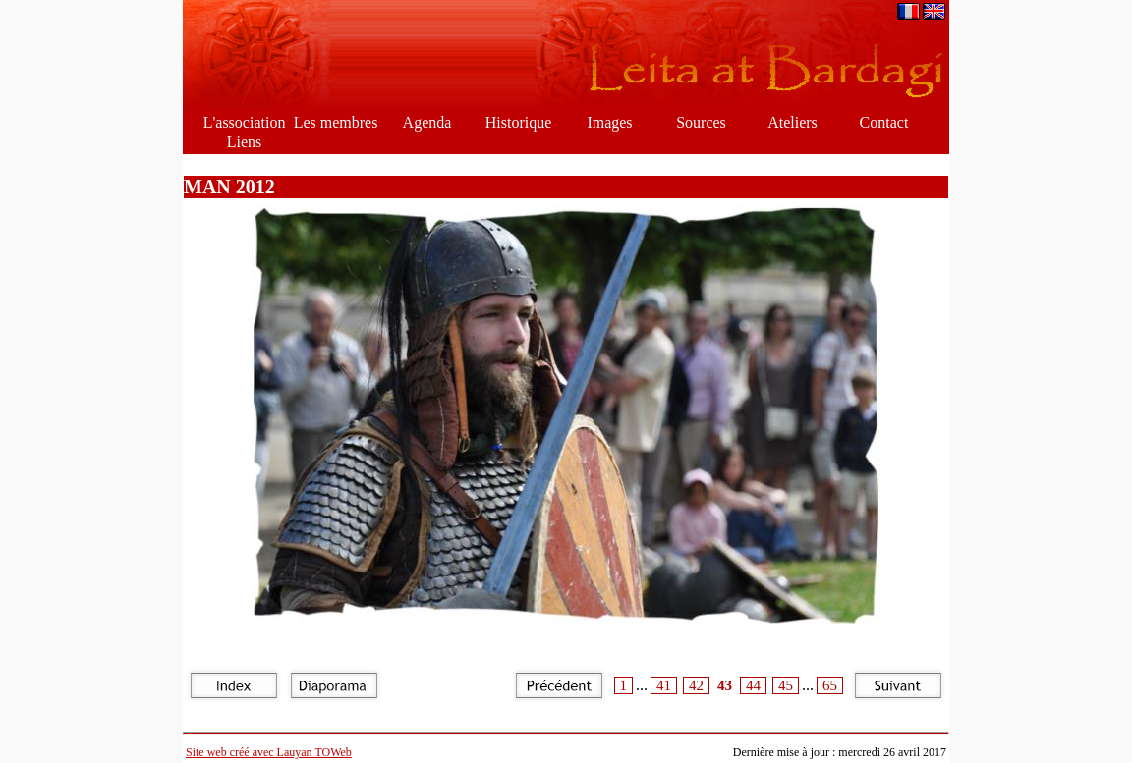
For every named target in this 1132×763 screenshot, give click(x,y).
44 (753, 685)
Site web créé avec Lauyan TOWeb (269, 752)
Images (609, 122)
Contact (884, 122)
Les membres (336, 122)
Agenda (427, 122)
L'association (244, 122)
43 (724, 685)
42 (696, 685)
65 (829, 685)
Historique (518, 122)
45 (785, 685)
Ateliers (792, 122)
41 (663, 685)
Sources (701, 122)
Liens (244, 142)
